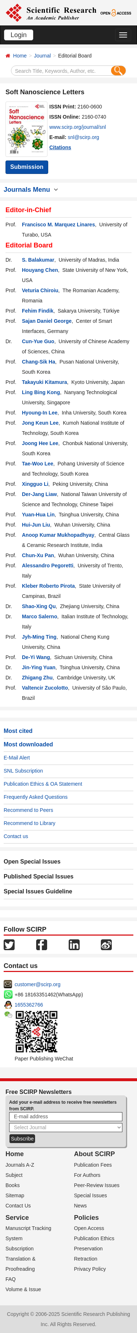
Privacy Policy (90, 1269)
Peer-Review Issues (97, 1185)
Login (19, 35)
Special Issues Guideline (38, 891)
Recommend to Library (30, 823)
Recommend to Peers (28, 810)
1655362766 (29, 1005)
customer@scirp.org (37, 984)
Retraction (86, 1259)
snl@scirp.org (83, 137)
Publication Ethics (94, 1238)
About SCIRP (94, 1154)
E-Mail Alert (17, 758)
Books (12, 1185)
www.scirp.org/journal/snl (77, 127)
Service (17, 1217)
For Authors (87, 1175)
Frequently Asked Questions (36, 797)
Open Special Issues (32, 861)
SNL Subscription (23, 771)
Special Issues (90, 1195)
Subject (14, 1175)
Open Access (89, 1228)
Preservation (88, 1248)
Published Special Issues (38, 876)
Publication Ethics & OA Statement (43, 784)
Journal (42, 56)
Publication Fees (93, 1165)
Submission (26, 167)
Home (20, 56)
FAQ (10, 1279)
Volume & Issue (23, 1289)
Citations (60, 147)
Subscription (19, 1248)
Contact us (16, 836)
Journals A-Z (19, 1165)
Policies (86, 1217)
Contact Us (18, 1206)
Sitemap (14, 1195)
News (80, 1206)
